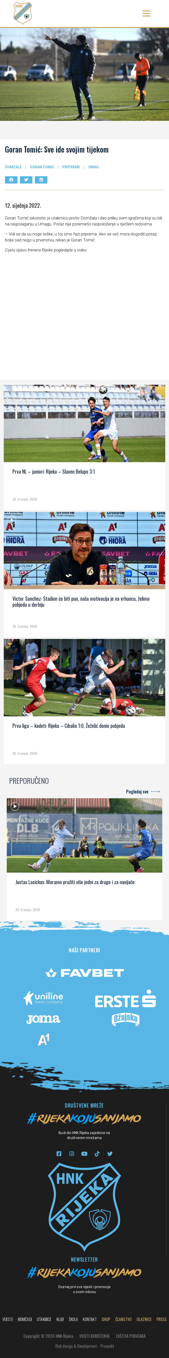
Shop (106, 1319)
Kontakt (89, 1319)
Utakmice (44, 1319)
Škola (73, 1319)
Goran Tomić (42, 167)
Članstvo (123, 1319)
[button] (146, 13)
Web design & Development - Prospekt (84, 1346)
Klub (60, 1319)
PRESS (162, 1319)
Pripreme (71, 167)
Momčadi (25, 1319)
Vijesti (7, 1319)
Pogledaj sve (137, 791)
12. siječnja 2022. (23, 205)
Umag (93, 167)
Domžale (13, 167)
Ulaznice (144, 1319)
